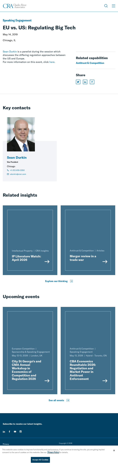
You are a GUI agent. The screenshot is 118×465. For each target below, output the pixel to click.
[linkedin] (4, 431)
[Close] (114, 450)
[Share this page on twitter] (78, 82)
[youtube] (15, 431)
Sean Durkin (10, 51)
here (52, 62)
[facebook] (9, 431)
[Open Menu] (113, 6)
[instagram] (21, 431)
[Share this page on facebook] (92, 82)
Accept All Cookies (40, 460)
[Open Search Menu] (106, 6)
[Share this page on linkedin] (85, 82)
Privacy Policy (53, 452)
